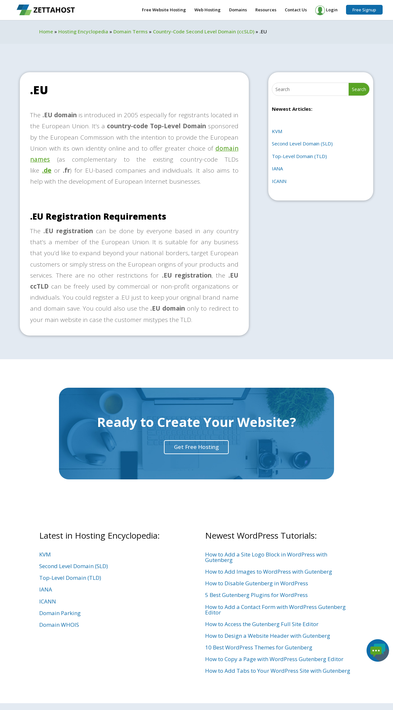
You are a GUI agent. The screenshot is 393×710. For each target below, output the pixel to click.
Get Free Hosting (196, 447)
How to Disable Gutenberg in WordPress (256, 583)
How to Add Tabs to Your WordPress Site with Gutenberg (277, 670)
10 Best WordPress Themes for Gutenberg (258, 647)
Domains (238, 10)
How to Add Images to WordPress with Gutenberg (268, 571)
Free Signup (364, 10)
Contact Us (296, 10)
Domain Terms (130, 31)
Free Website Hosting (164, 10)
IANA (277, 168)
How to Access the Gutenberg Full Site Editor (261, 624)
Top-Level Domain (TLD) (299, 156)
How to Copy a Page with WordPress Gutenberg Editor (274, 659)
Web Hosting (207, 10)
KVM (277, 131)
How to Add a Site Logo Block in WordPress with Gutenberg (266, 557)
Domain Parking (60, 613)
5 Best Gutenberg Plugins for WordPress (256, 595)
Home (46, 31)
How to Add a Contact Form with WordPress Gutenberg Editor (275, 609)
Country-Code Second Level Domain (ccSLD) (203, 31)
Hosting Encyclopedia (83, 31)
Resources (265, 10)
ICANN (279, 181)
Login (326, 10)
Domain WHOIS (59, 624)
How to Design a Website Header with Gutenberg (267, 635)
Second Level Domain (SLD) (302, 143)
